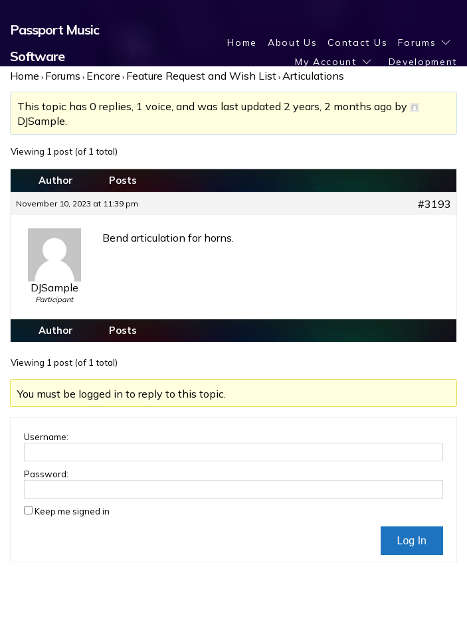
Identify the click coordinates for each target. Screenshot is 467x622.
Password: (46, 474)
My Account (326, 62)
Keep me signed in (72, 511)
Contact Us (357, 42)
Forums (417, 42)
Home (242, 42)
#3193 (434, 204)
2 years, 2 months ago (338, 106)
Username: (46, 436)
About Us (292, 42)
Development (423, 62)
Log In (411, 540)
